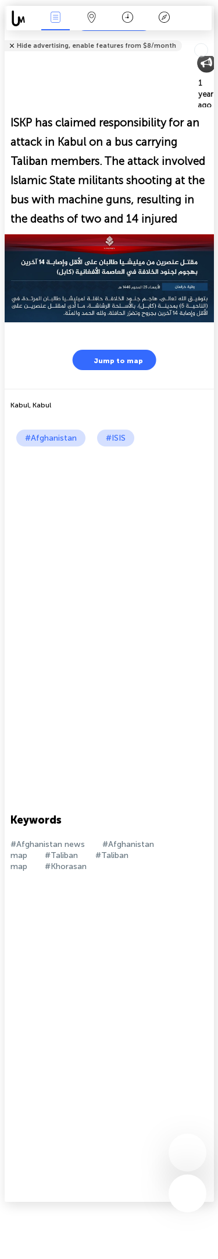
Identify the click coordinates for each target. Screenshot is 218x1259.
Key (164, 18)
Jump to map (111, 360)
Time (127, 18)
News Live (55, 18)
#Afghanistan (51, 438)
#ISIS (116, 438)
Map (92, 18)
